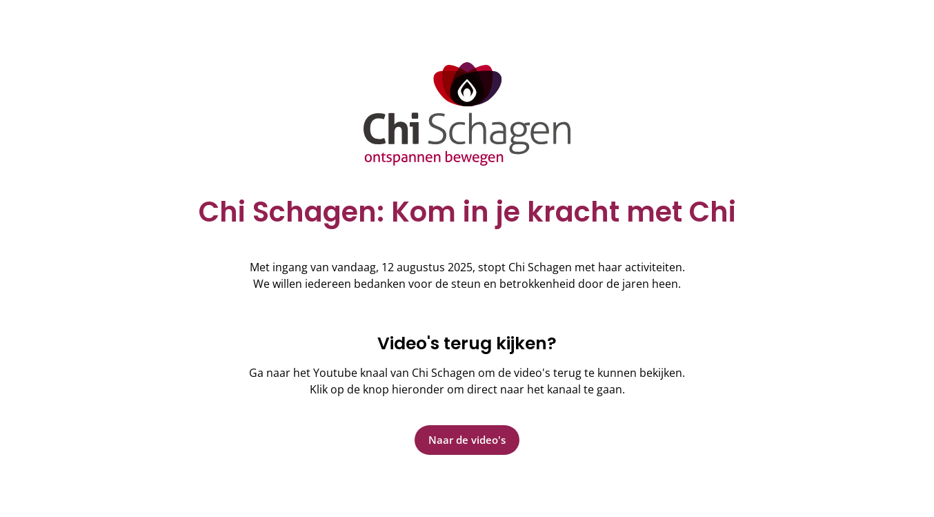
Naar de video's (467, 440)
